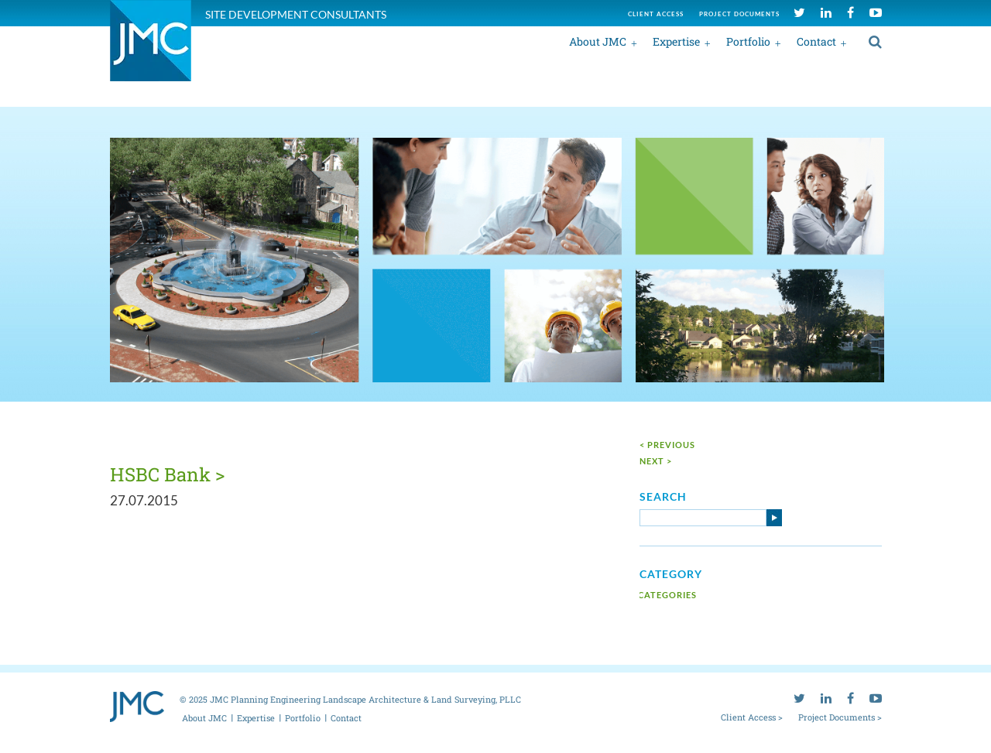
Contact (816, 41)
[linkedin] (826, 12)
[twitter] (799, 12)
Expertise (676, 41)
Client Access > (752, 716)
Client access (656, 14)
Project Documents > (840, 716)
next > (656, 461)
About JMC (597, 41)
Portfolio (748, 41)
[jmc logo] (150, 49)
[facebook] (850, 12)
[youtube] (875, 12)
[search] (875, 41)
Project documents (739, 14)
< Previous (667, 445)
